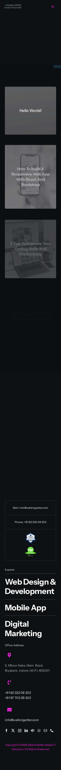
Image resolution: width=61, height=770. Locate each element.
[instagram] (19, 730)
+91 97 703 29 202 (18, 698)
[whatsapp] (39, 730)
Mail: (16, 507)
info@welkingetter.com (34, 507)
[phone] (52, 730)
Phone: (19, 522)
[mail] (45, 730)
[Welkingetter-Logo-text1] (13, 6)
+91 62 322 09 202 (35, 522)
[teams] (32, 730)
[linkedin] (26, 730)
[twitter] (13, 730)
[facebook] (6, 730)
